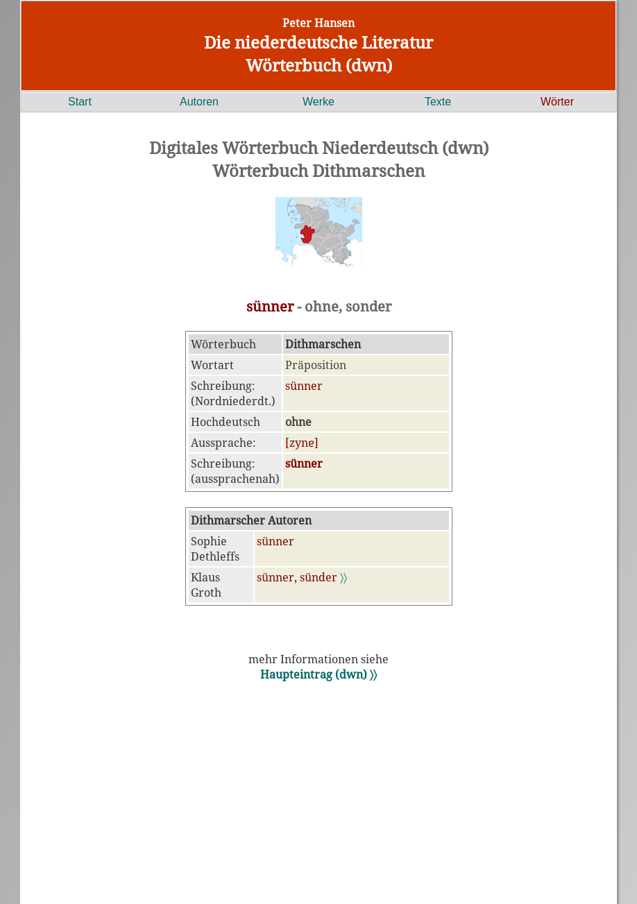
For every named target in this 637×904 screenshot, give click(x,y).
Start (80, 102)
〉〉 (343, 577)
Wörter (557, 102)
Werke (318, 102)
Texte (438, 102)
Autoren (199, 102)
